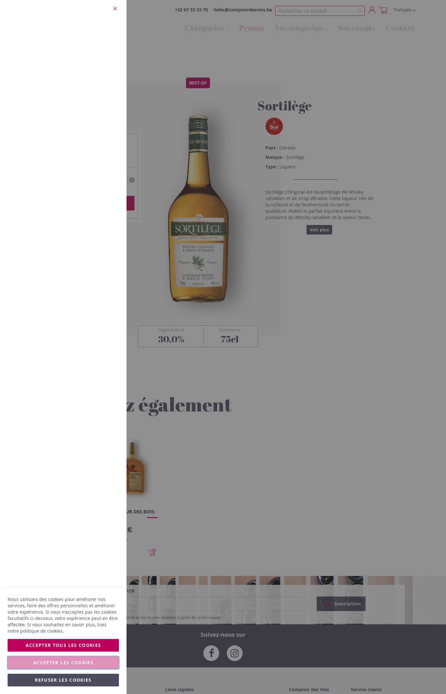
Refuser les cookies (63, 680)
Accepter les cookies (63, 663)
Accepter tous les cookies (63, 645)
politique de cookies (41, 631)
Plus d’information (100, 58)
